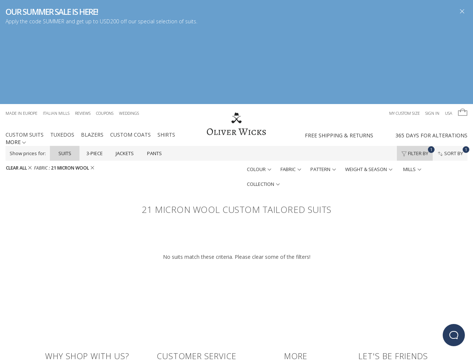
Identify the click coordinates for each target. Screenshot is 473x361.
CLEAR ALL (19, 94)
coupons (56, 324)
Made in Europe (21, 39)
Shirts (166, 60)
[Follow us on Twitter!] (376, 305)
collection (263, 110)
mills (412, 95)
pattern (323, 95)
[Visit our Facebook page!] (362, 305)
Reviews (83, 39)
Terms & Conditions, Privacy (189, 315)
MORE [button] (16, 68)
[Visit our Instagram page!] (389, 305)
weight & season (368, 95)
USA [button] (448, 39)
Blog (290, 306)
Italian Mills (56, 39)
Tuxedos (62, 60)
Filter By (417, 78)
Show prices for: (28, 79)
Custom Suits (25, 60)
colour (259, 95)
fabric (290, 95)
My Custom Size (404, 39)
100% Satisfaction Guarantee (191, 306)
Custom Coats (130, 60)
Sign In (432, 39)
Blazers (92, 60)
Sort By (452, 78)
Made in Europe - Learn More (78, 297)
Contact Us (170, 297)
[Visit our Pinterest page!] (402, 305)
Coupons (104, 39)
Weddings (129, 39)
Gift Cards (296, 297)
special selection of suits (167, 21)
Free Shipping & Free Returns (77, 306)
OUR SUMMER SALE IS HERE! (52, 11)
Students (295, 315)
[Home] (236, 50)
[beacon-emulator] (454, 335)
